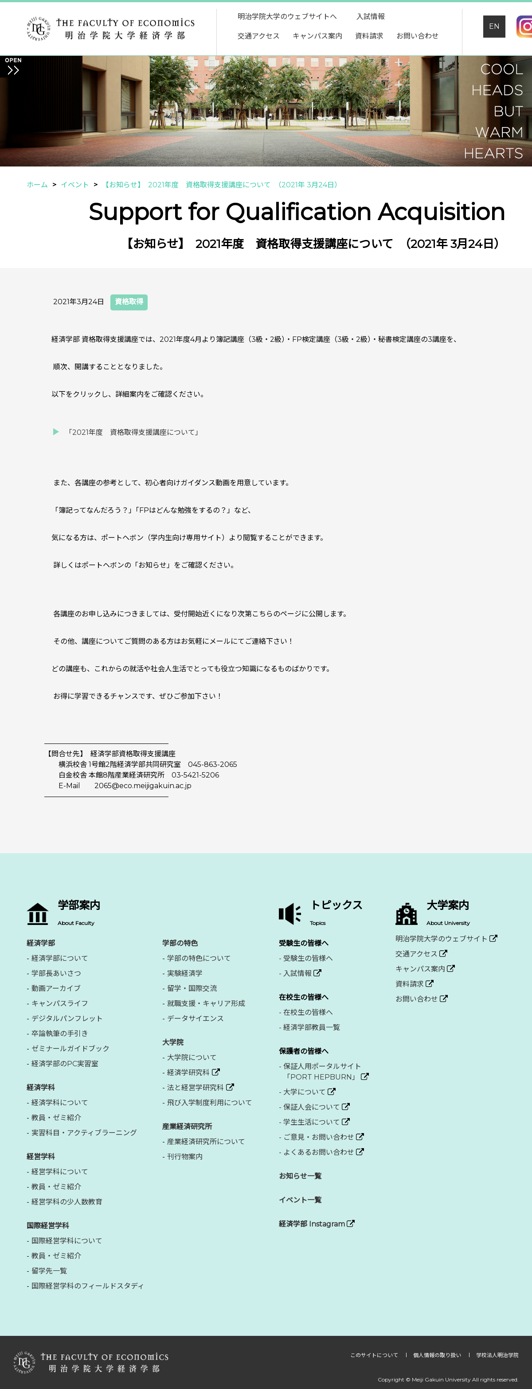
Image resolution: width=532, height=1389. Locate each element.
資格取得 (129, 302)
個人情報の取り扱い (437, 1355)
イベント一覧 (300, 1200)
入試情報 (370, 16)
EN (494, 26)
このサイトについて (374, 1355)
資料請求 (369, 36)
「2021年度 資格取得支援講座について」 (133, 432)
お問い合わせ (417, 36)
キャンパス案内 (317, 36)
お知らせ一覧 (300, 1176)
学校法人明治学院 (497, 1355)
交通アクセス (259, 36)
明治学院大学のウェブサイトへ (287, 16)
